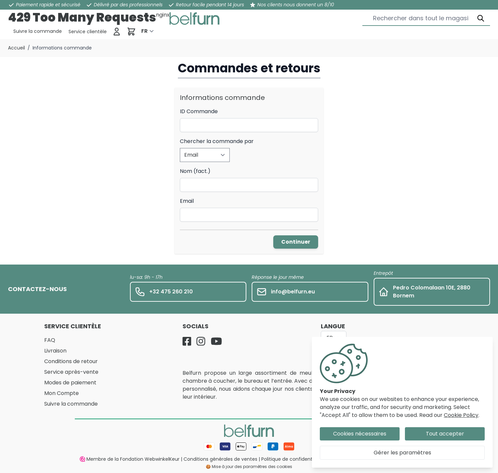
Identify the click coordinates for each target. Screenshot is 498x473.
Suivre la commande (71, 404)
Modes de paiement (70, 382)
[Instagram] (200, 341)
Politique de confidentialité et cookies (305, 459)
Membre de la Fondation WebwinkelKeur (130, 459)
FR (144, 31)
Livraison (55, 351)
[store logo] (194, 18)
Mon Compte (61, 393)
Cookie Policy (461, 415)
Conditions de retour (71, 361)
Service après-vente (71, 372)
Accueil (16, 47)
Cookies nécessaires (359, 433)
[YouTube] (216, 341)
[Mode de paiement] (249, 446)
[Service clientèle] (37, 31)
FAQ (49, 340)
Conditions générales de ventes (220, 459)
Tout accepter (445, 433)
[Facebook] (187, 341)
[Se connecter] (116, 31)
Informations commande (62, 47)
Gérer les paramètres (402, 452)
